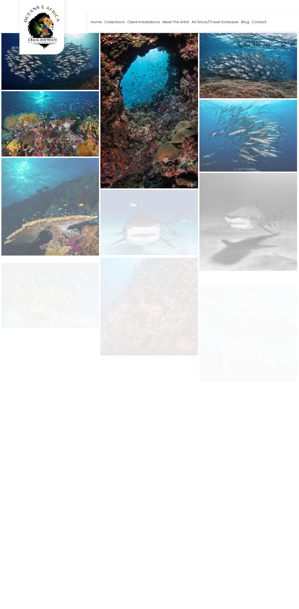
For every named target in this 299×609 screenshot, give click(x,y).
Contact (259, 22)
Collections (114, 22)
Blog (245, 22)
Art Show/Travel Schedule (215, 22)
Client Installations (143, 22)
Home (96, 22)
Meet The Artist (176, 22)
